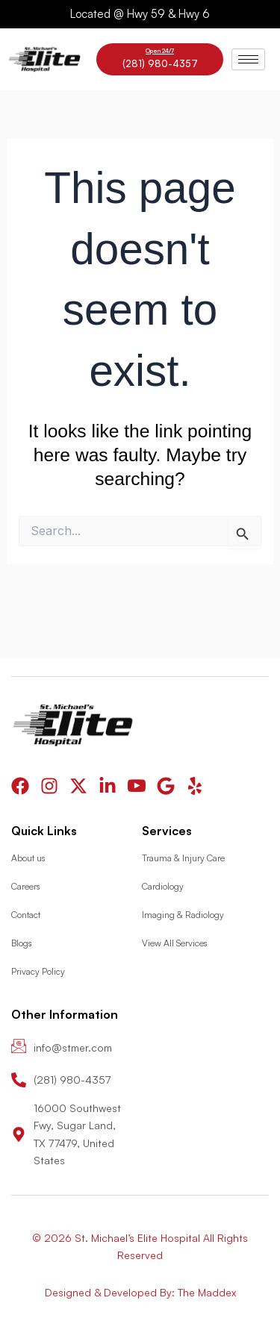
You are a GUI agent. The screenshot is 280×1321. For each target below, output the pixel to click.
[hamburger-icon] (248, 59)
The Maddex (207, 1292)
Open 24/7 (160, 50)
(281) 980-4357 (160, 63)
